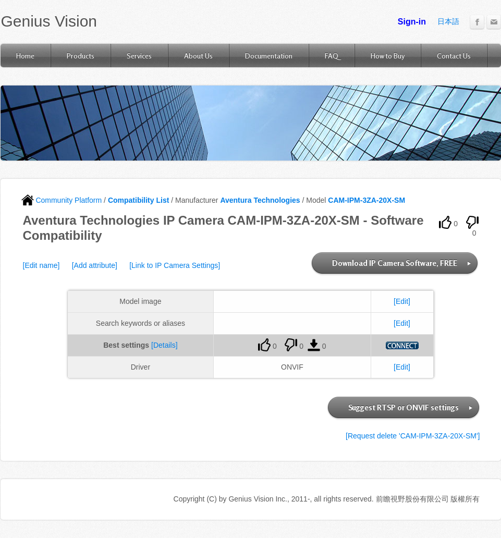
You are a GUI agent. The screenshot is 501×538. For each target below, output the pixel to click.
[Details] (164, 345)
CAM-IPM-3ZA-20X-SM (366, 200)
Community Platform (61, 200)
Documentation (268, 55)
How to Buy (388, 55)
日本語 (448, 21)
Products (80, 55)
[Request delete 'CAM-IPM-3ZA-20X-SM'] (413, 436)
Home (25, 55)
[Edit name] (41, 265)
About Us (198, 55)
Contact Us (454, 55)
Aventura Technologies (260, 200)
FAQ (331, 55)
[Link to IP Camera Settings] (174, 265)
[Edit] (402, 301)
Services (139, 55)
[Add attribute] (94, 265)
